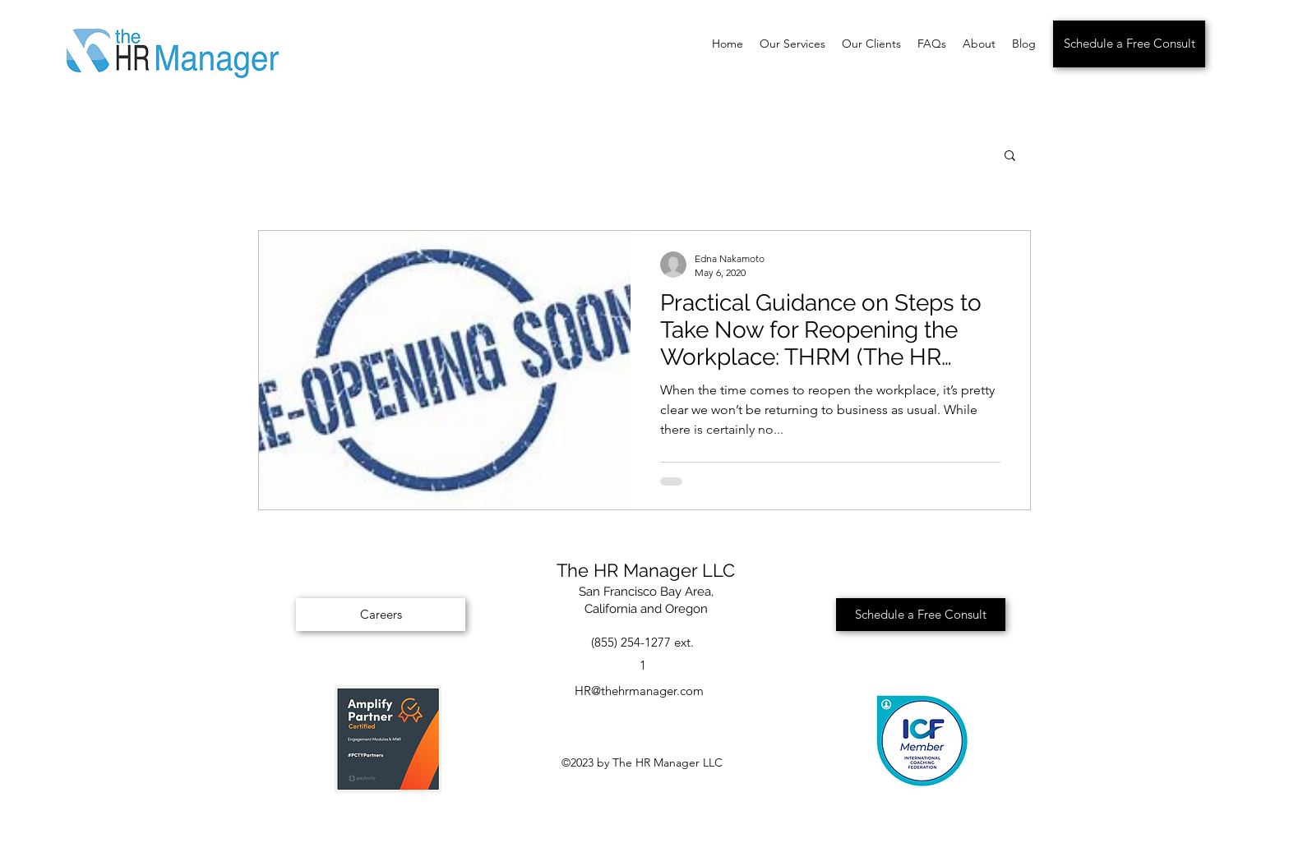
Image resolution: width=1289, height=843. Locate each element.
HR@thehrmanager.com (639, 690)
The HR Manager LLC (646, 570)
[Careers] (380, 614)
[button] (1010, 156)
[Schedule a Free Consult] (1129, 44)
